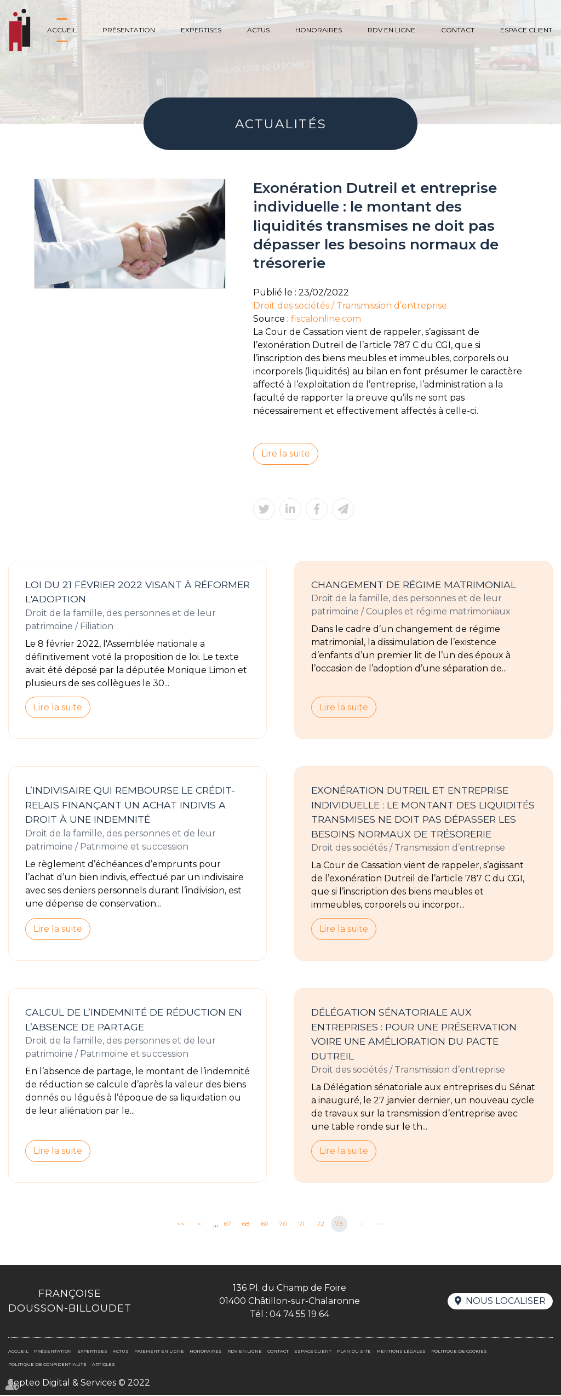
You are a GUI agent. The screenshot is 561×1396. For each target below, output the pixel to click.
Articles (103, 1365)
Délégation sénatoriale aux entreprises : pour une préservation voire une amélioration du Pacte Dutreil (414, 1034)
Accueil (62, 30)
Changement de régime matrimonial (413, 584)
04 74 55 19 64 (299, 1315)
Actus (258, 30)
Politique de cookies (459, 1352)
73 (339, 1225)
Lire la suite (286, 453)
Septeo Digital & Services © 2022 (79, 1383)
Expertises (201, 30)
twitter (539, 687)
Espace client (526, 30)
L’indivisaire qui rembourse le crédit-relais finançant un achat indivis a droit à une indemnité (130, 805)
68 (246, 1225)
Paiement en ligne (159, 1352)
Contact (457, 30)
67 (227, 1225)
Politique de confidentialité (47, 1365)
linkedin (539, 709)
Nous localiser (506, 1302)
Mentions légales (401, 1352)
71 (302, 1225)
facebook (539, 665)
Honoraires (318, 30)
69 (264, 1225)
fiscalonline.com (326, 319)
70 (283, 1225)
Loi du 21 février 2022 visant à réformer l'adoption (137, 592)
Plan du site (354, 1352)
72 (320, 1225)
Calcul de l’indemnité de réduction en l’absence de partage (133, 1020)
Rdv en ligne (391, 30)
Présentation (128, 30)
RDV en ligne (539, 731)
